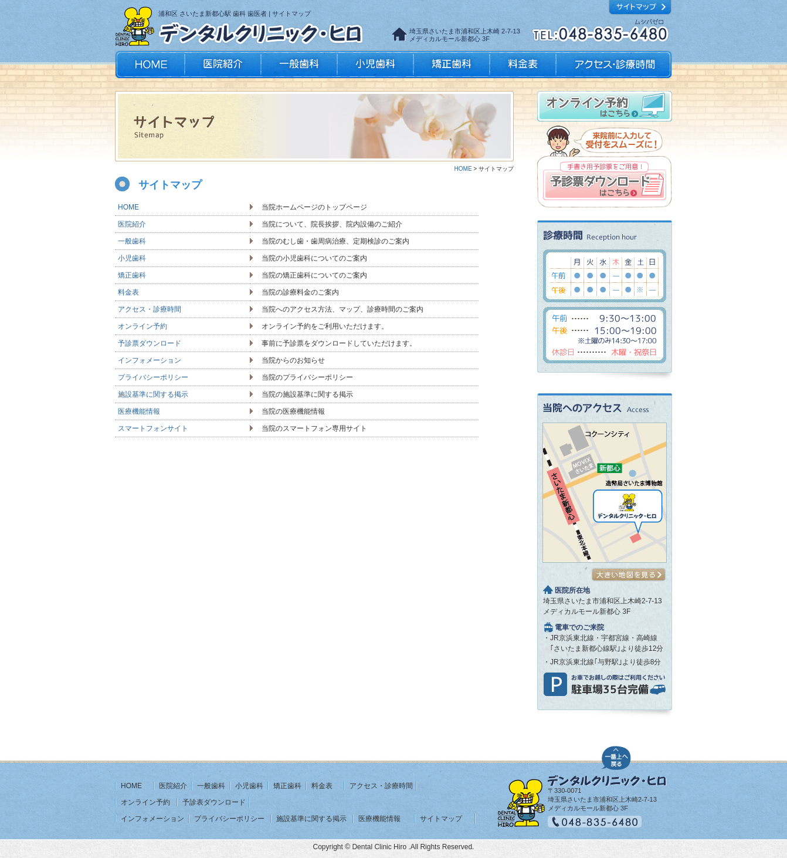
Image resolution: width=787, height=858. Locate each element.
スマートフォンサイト (153, 428)
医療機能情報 (139, 411)
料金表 (523, 64)
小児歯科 (375, 64)
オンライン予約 (142, 326)
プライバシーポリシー (153, 377)
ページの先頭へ (616, 756)
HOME (151, 64)
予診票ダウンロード (149, 343)
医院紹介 (223, 64)
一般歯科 (299, 64)
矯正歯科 (452, 64)
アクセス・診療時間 (613, 64)
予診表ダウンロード (214, 802)
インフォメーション (149, 360)
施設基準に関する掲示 (153, 394)
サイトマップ (441, 819)
